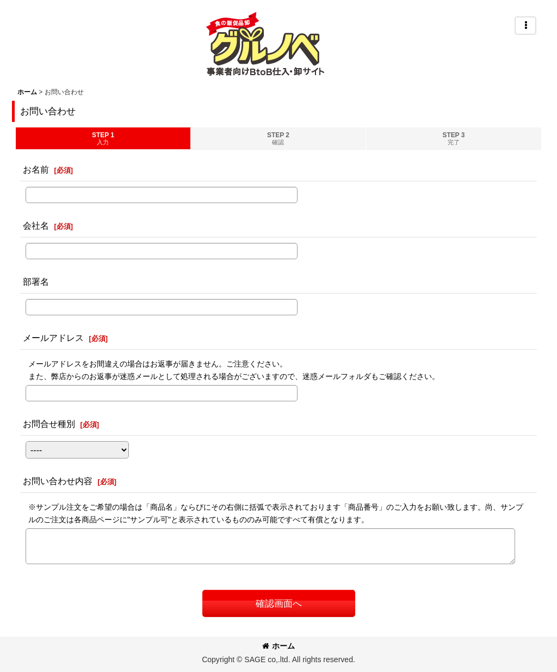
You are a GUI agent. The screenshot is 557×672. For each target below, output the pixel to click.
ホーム (278, 646)
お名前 (36, 169)
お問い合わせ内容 (57, 481)
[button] (525, 25)
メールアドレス (53, 338)
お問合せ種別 (49, 424)
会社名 (36, 225)
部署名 (36, 281)
